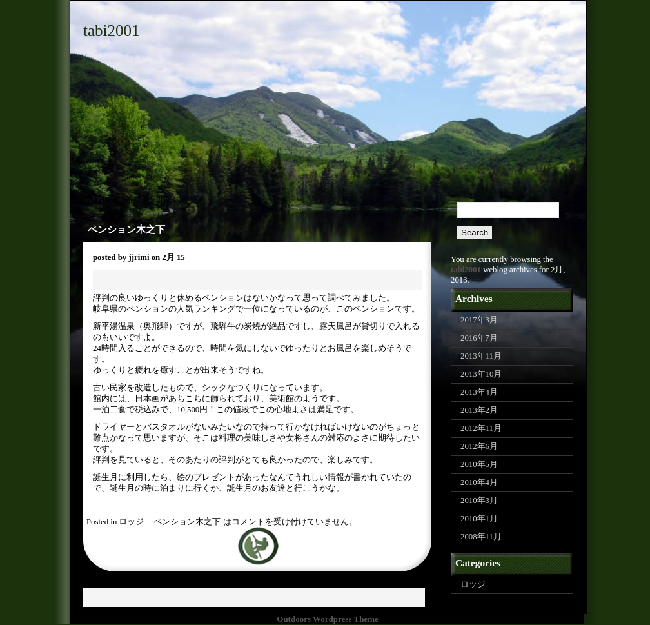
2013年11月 (481, 356)
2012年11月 (481, 428)
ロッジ (131, 521)
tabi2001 (111, 30)
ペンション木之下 (126, 229)
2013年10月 (481, 374)
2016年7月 (479, 337)
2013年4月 (479, 392)
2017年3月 (479, 319)
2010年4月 (479, 482)
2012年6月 (479, 446)
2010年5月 (479, 464)
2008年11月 (481, 536)
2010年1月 (479, 518)
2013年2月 (479, 410)
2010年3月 (479, 500)
